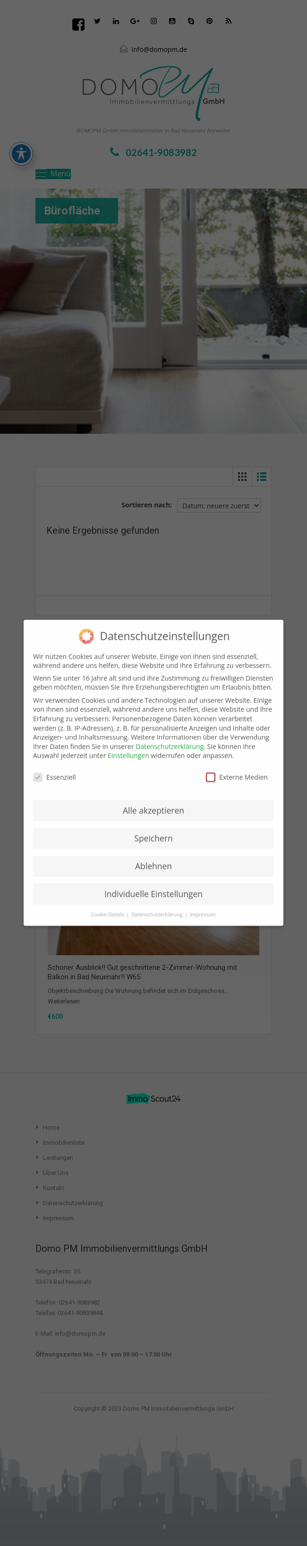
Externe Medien (237, 768)
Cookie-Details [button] (108, 905)
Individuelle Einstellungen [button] (153, 885)
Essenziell (54, 768)
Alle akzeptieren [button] (153, 801)
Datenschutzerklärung (170, 737)
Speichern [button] (153, 829)
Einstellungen (128, 746)
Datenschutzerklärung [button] (157, 905)
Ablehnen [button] (153, 857)
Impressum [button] (203, 905)
